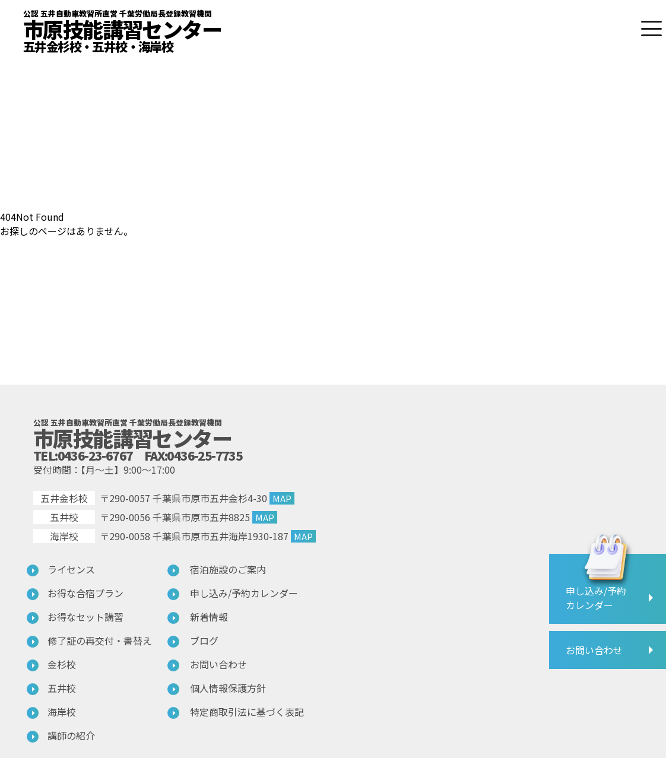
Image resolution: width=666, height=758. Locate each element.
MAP (281, 498)
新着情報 (209, 617)
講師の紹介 (71, 735)
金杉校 (61, 664)
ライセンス (71, 569)
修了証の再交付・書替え (99, 640)
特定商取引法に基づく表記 (247, 712)
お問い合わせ (218, 664)
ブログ (204, 640)
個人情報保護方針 (228, 688)
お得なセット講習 (85, 617)
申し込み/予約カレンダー (244, 593)
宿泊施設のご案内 (228, 569)
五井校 (61, 688)
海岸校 (61, 712)
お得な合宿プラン (85, 593)
